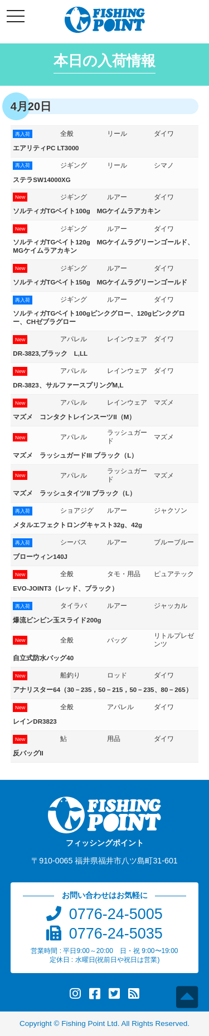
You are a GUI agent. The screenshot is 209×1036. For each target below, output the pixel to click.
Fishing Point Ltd (89, 1023)
